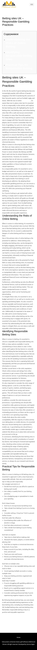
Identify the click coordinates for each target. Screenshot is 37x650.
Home (18, 637)
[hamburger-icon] (32, 4)
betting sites (26, 101)
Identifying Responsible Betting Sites (19, 56)
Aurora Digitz (31, 644)
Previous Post (18, 619)
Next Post (18, 625)
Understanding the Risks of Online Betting (18, 43)
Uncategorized (8, 28)
